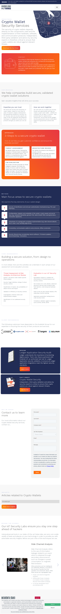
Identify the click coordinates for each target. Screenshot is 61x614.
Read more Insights (9, 506)
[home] (6, 7)
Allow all (52, 604)
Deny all (52, 607)
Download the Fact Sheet (11, 48)
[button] (57, 7)
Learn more (25, 369)
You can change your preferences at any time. (23, 611)
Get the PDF (25, 389)
